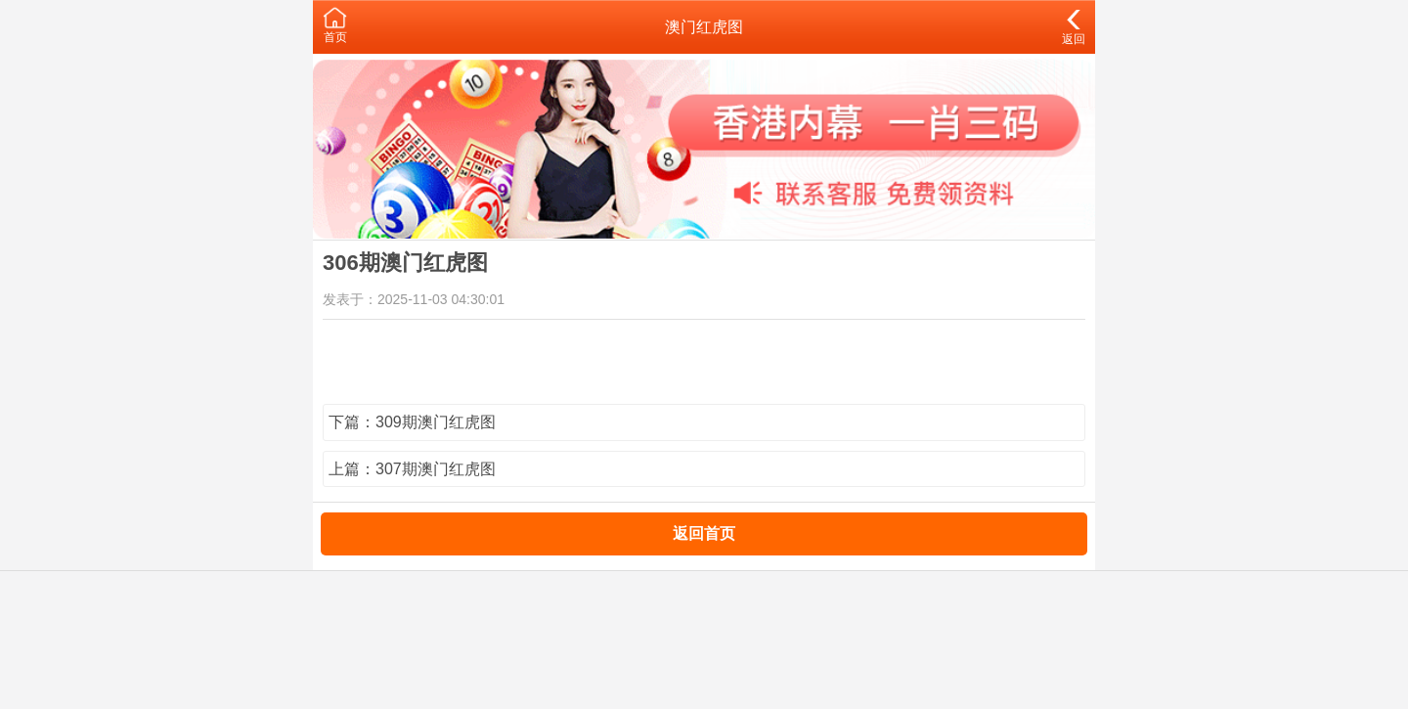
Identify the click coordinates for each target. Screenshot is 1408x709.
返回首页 (704, 533)
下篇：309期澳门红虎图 (412, 422)
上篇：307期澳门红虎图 (412, 469)
